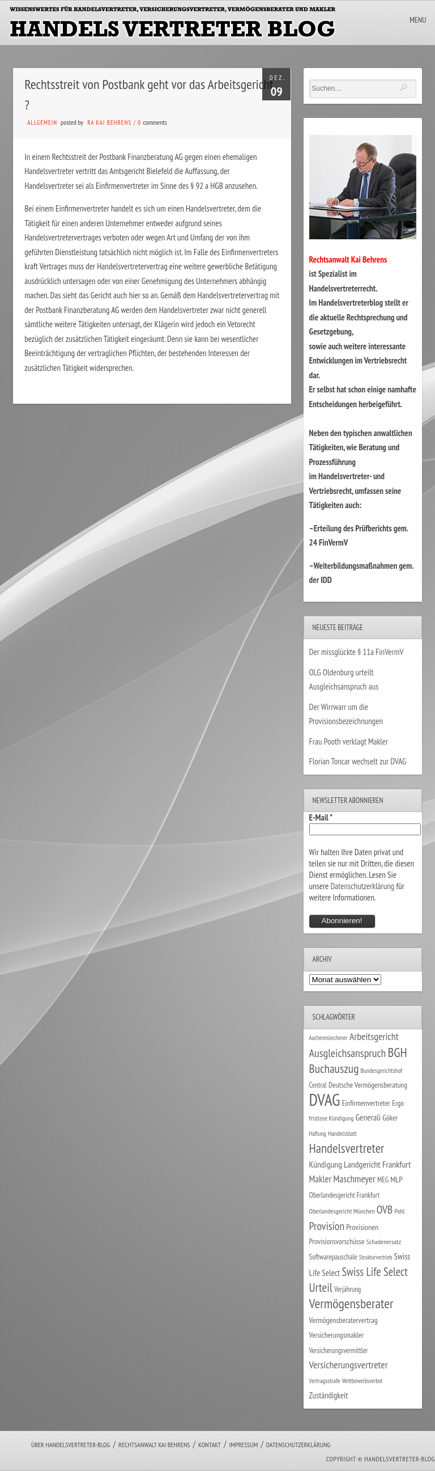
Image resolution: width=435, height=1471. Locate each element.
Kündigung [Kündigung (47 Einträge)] (325, 1164)
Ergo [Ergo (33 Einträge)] (398, 1103)
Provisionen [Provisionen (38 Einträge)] (362, 1226)
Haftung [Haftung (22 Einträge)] (317, 1134)
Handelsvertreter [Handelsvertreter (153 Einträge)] (347, 1148)
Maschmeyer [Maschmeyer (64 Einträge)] (354, 1178)
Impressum (243, 1444)
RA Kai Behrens (109, 122)
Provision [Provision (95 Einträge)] (327, 1226)
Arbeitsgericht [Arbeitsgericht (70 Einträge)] (374, 1036)
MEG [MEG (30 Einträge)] (383, 1180)
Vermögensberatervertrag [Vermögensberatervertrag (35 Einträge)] (343, 1320)
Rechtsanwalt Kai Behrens (154, 1444)
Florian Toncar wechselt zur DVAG (358, 761)
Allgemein (42, 122)
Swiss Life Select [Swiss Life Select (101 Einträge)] (374, 1271)
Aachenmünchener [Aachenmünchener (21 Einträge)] (328, 1038)
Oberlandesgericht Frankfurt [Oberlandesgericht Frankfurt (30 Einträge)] (344, 1195)
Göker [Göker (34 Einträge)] (390, 1118)
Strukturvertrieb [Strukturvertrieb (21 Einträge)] (376, 1257)
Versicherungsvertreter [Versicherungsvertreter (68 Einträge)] (348, 1364)
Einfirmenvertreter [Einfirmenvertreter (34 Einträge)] (366, 1103)
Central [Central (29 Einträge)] (318, 1084)
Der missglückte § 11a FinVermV (356, 651)
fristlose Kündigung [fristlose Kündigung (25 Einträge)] (331, 1118)
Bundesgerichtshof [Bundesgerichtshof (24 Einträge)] (382, 1070)
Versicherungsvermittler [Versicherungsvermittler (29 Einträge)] (338, 1350)
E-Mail (321, 817)
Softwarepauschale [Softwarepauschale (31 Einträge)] (333, 1257)
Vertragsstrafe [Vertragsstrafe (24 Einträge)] (324, 1380)
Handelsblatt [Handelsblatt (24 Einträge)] (342, 1133)
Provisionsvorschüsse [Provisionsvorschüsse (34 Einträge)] (337, 1241)
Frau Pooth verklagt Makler (349, 741)
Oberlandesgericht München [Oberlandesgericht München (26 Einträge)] (342, 1211)
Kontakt (209, 1444)
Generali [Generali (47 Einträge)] (368, 1117)
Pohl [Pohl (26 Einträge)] (399, 1211)
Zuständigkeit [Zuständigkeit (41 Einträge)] (328, 1395)
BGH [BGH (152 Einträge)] (397, 1052)
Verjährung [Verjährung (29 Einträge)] (347, 1289)
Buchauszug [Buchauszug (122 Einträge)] (334, 1068)
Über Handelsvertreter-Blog (70, 1444)
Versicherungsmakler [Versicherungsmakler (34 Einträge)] (336, 1335)
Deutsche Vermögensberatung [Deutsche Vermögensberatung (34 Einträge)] (368, 1085)
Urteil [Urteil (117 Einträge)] (320, 1287)
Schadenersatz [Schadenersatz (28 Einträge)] (384, 1241)
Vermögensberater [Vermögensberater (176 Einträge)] (351, 1303)
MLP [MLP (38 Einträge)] (396, 1179)
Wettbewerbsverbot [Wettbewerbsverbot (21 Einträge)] (362, 1381)
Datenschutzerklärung (362, 886)
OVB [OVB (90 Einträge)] (385, 1209)
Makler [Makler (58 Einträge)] (320, 1179)
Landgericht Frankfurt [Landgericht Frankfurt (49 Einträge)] (377, 1164)
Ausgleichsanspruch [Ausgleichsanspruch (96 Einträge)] (347, 1053)
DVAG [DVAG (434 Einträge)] (324, 1099)
